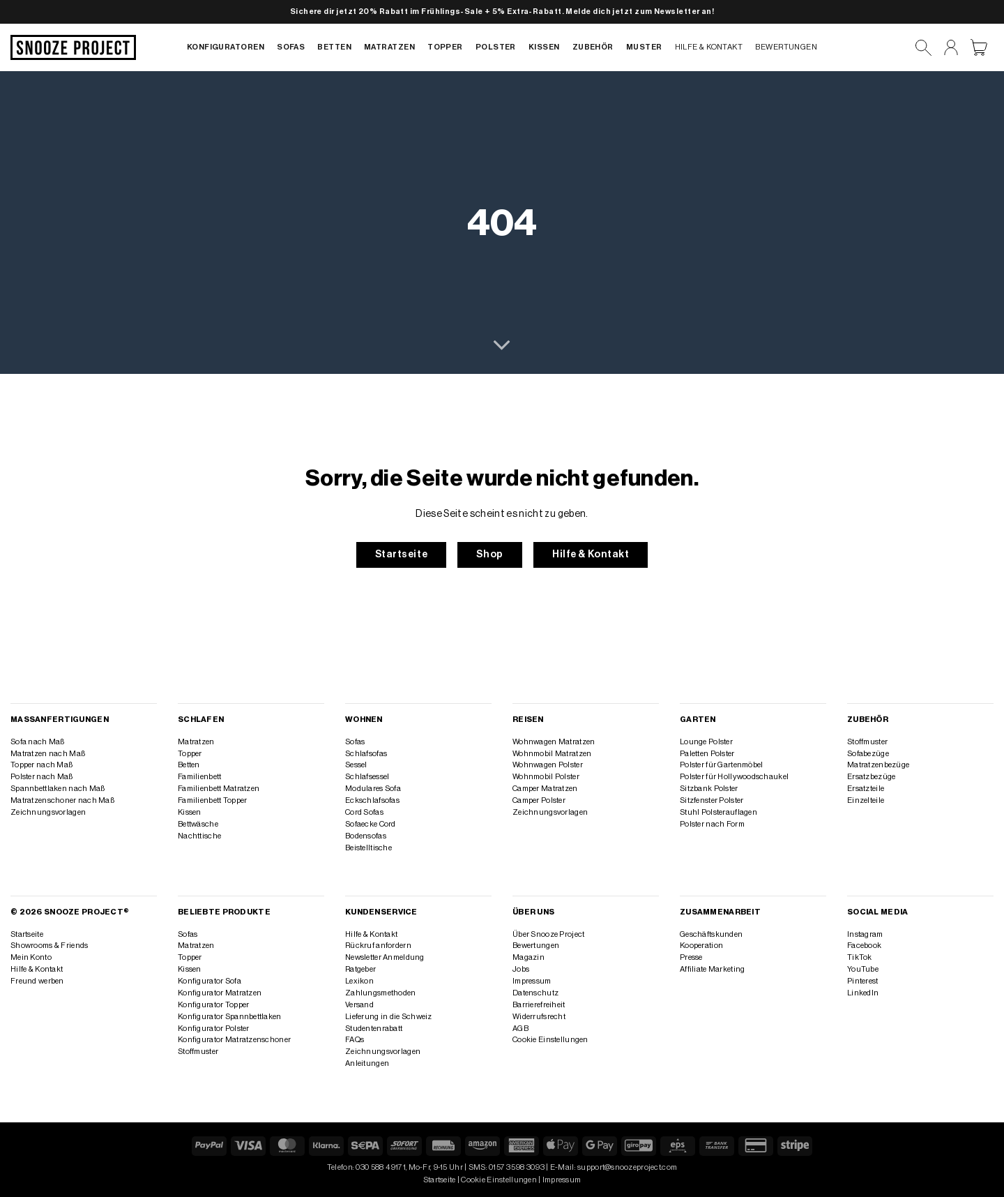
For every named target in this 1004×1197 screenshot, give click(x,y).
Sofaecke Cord (370, 824)
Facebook (864, 945)
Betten (334, 47)
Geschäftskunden (711, 934)
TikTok (859, 957)
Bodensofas (365, 836)
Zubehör (593, 47)
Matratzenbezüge (878, 765)
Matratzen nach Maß (47, 754)
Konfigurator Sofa (209, 981)
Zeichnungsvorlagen (48, 812)
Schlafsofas (366, 754)
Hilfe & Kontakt (709, 47)
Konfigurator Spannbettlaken (230, 1017)
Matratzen (389, 47)
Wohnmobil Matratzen (551, 754)
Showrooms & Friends (49, 945)
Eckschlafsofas (372, 800)
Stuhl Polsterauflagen (718, 812)
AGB (520, 1028)
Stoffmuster (867, 742)
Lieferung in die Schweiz (388, 1017)
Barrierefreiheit (538, 1005)
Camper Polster (538, 800)
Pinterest (862, 981)
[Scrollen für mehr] (502, 346)
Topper (445, 47)
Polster (496, 47)
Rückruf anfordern (378, 945)
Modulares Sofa (373, 788)
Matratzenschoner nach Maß (62, 800)
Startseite (26, 934)
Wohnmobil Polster (545, 777)
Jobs (520, 969)
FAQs (354, 1040)
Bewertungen (786, 47)
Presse (691, 957)
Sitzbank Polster (709, 788)
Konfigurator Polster (214, 1028)
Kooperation (701, 945)
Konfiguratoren (225, 47)
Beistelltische (368, 848)
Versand (359, 1005)
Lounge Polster (706, 742)
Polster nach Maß (41, 777)
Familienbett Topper (212, 800)
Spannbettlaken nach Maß (57, 788)
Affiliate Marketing (712, 969)
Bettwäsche (198, 824)
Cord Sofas (364, 812)
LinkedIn (862, 993)
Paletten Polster (707, 754)
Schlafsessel (367, 777)
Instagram (865, 934)
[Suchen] (923, 48)
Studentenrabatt (373, 1028)
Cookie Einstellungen (550, 1040)
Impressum (532, 981)
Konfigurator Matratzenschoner (234, 1040)
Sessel (356, 765)
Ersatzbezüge (871, 777)
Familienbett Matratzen (218, 788)
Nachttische (199, 836)
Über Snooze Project (548, 934)
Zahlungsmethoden (380, 993)
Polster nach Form (712, 824)
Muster (644, 47)
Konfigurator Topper (213, 1005)
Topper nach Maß (41, 765)
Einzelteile (865, 800)
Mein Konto (31, 957)
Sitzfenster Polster (711, 800)
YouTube (862, 969)
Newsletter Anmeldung (385, 957)
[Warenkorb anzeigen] (979, 47)
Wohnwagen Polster (547, 765)
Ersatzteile (865, 788)
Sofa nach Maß (37, 742)
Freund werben (37, 981)
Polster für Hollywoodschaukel (734, 777)
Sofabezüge (868, 754)
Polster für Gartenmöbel (721, 765)
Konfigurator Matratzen (219, 993)
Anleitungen (367, 1063)
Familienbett (199, 777)
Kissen (544, 47)
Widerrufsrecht (538, 1017)
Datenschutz (535, 993)
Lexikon (359, 981)
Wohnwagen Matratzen (553, 742)
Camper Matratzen (545, 788)
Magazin (528, 957)
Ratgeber (360, 969)
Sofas (291, 47)
